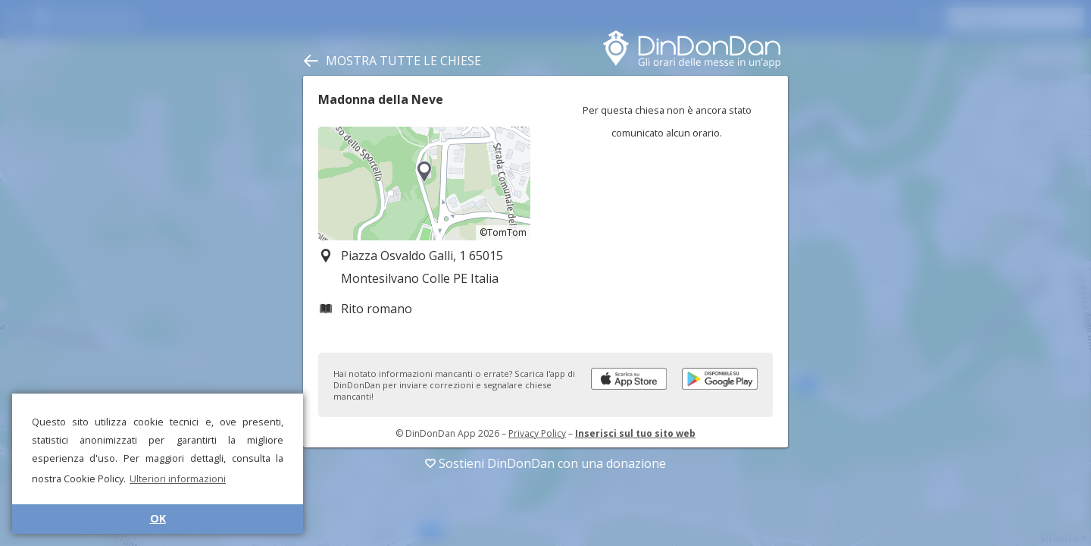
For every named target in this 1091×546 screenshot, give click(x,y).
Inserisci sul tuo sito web (635, 433)
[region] (424, 183)
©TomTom (503, 232)
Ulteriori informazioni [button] (178, 478)
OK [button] (158, 518)
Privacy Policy (537, 433)
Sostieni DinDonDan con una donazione (545, 463)
